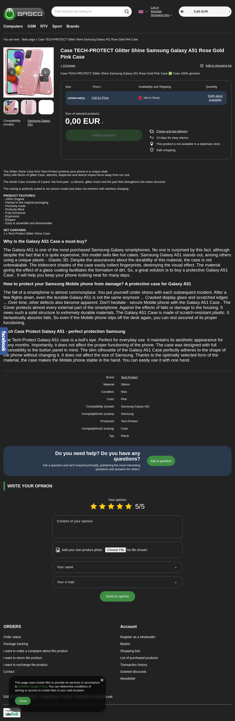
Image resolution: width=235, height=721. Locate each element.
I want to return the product (22, 658)
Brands (73, 26)
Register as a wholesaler (137, 637)
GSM (31, 26)
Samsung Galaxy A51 (39, 122)
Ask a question (161, 461)
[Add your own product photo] (135, 549)
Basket (125, 644)
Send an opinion (117, 596)
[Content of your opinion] (117, 526)
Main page (28, 39)
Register (156, 11)
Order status (12, 637)
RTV (44, 26)
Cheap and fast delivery (172, 131)
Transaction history (133, 665)
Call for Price (100, 97)
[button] (11, 72)
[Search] (126, 11)
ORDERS (12, 626)
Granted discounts (133, 671)
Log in (155, 7)
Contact (8, 671)
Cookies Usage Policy (32, 686)
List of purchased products (139, 658)
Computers (13, 26)
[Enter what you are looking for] (91, 11)
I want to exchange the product (25, 665)
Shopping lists (160, 15)
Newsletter (127, 678)
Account (128, 626)
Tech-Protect (129, 377)
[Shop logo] (24, 11)
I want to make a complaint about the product (35, 651)
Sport (57, 26)
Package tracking (15, 644)
